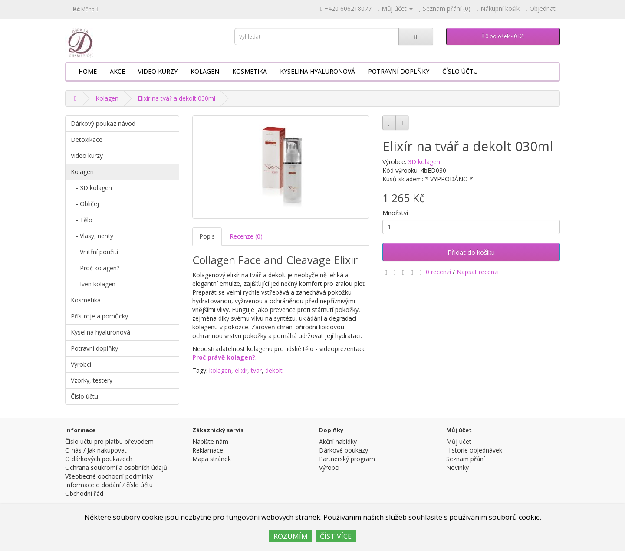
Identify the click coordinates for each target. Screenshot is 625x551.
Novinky (457, 467)
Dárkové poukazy (343, 450)
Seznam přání (465, 459)
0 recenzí (438, 272)
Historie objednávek (474, 450)
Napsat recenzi (478, 272)
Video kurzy (158, 71)
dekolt (274, 370)
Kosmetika (249, 71)
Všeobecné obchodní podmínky (109, 476)
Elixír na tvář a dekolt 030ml (176, 98)
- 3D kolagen (91, 188)
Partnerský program (347, 459)
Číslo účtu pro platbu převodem (109, 441)
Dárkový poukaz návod (103, 123)
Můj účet (458, 441)
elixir (241, 370)
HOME (88, 71)
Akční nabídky (338, 441)
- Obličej (85, 204)
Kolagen (205, 71)
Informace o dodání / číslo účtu (109, 485)
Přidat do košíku (471, 252)
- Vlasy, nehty (92, 236)
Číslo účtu (460, 71)
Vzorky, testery (91, 380)
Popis (207, 236)
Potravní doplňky (398, 71)
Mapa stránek (211, 459)
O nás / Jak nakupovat (96, 450)
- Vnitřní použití (94, 252)
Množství (395, 213)
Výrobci (81, 364)
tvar (256, 370)
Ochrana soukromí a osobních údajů (116, 467)
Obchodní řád (84, 493)
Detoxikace (86, 139)
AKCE (117, 71)
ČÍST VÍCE (336, 536)
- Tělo (81, 220)
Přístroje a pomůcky (99, 316)
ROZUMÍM (290, 536)
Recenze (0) (246, 236)
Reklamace (207, 450)
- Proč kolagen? (95, 268)
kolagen (220, 370)
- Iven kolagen (93, 284)
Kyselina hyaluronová (317, 71)
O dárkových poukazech (98, 459)
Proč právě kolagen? (223, 357)
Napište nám (210, 441)
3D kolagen (424, 161)
